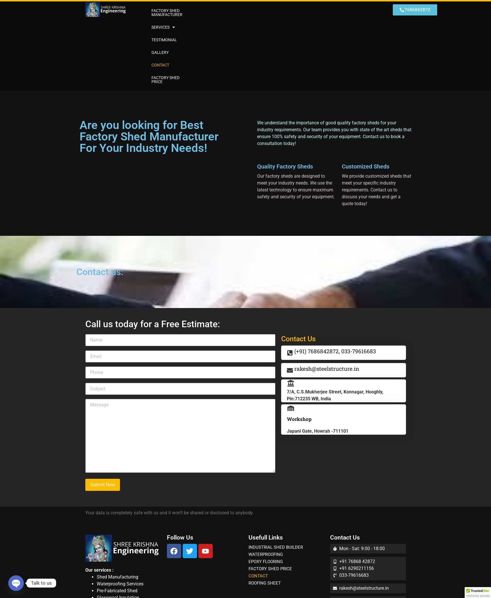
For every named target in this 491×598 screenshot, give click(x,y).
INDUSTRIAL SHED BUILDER (276, 478)
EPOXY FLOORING (266, 492)
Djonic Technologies (326, 584)
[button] (230, 10)
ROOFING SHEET (265, 514)
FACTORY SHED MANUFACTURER (181, 10)
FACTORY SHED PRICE (350, 10)
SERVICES (230, 10)
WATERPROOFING (266, 485)
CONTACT (314, 10)
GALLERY (289, 10)
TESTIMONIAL (261, 10)
